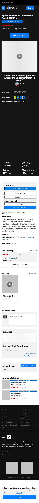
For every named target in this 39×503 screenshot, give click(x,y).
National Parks (24, 425)
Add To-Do (17, 101)
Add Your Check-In (28, 365)
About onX (5, 452)
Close (19, 497)
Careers (4, 455)
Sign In (30, 8)
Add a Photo (33, 273)
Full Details (33, 250)
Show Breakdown (19, 264)
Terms (23, 477)
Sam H (22, 84)
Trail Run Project (25, 419)
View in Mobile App (19, 35)
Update (29, 353)
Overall (8, 261)
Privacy (29, 477)
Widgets (4, 416)
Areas (3, 29)
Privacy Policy (19, 493)
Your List (25, 101)
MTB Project (23, 413)
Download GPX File (20, 197)
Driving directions (20, 193)
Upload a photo (20, 204)
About (4, 410)
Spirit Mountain (20, 29)
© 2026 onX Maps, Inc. (14, 477)
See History (27, 356)
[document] (19, 494)
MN (8, 29)
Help (3, 413)
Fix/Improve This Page (20, 207)
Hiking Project (24, 416)
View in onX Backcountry (20, 188)
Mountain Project (25, 410)
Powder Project (24, 422)
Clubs (3, 419)
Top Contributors (7, 422)
